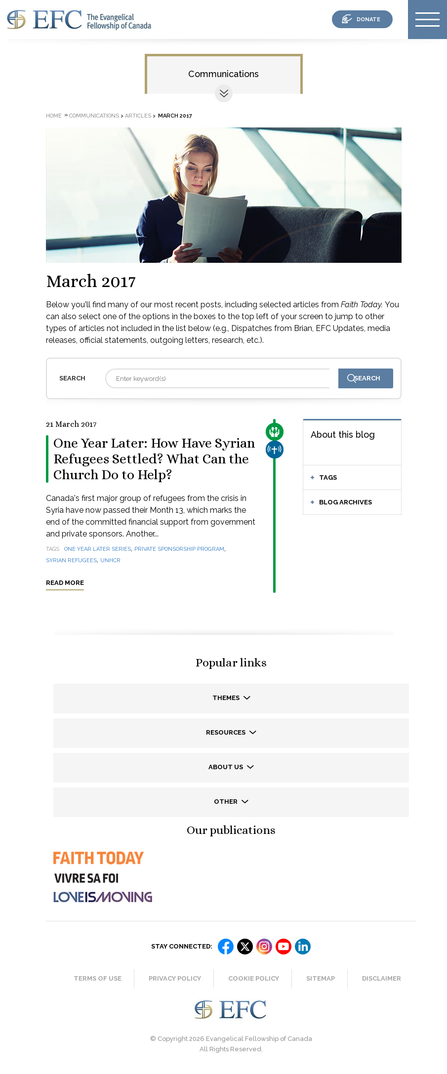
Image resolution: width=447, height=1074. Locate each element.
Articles (138, 116)
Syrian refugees (71, 560)
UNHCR (110, 560)
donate (368, 19)
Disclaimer (381, 978)
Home (54, 116)
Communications (223, 74)
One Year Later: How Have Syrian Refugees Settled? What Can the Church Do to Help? (154, 459)
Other (226, 801)
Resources (226, 732)
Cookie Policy (253, 978)
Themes (226, 698)
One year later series (97, 549)
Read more (65, 582)
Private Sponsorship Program (179, 549)
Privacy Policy (175, 978)
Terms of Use (98, 978)
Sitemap (320, 978)
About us (226, 767)
